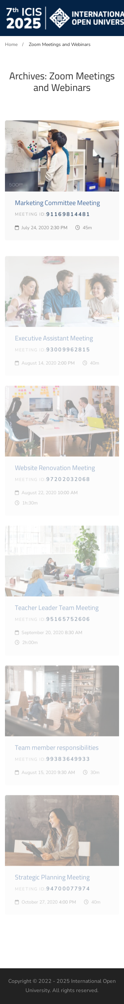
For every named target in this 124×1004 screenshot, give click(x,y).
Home (11, 44)
